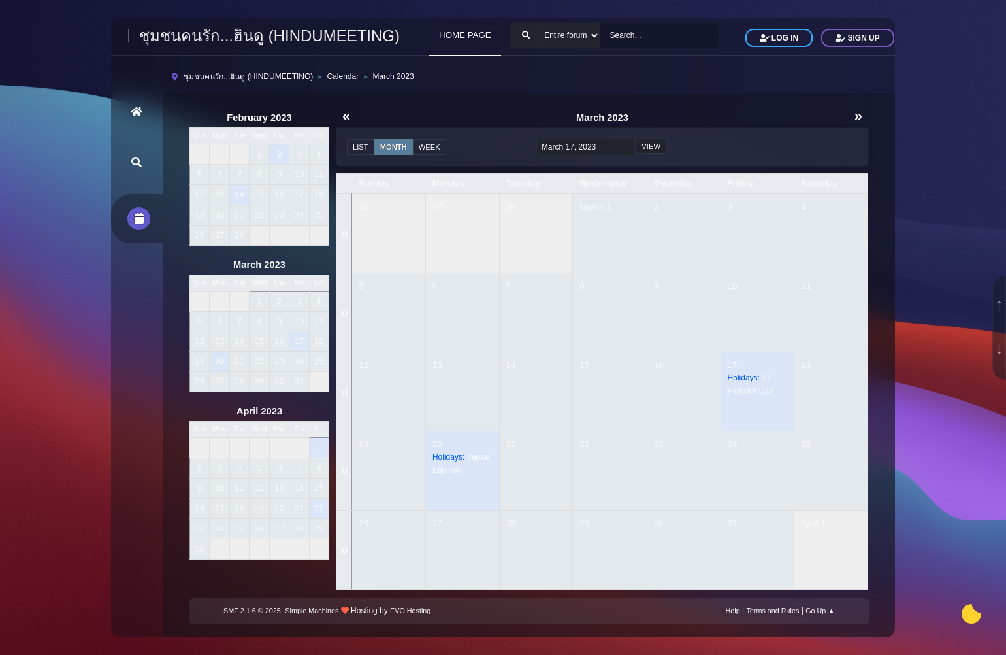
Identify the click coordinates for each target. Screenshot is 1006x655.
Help (733, 610)
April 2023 (259, 411)
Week (429, 147)
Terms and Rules (773, 610)
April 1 (813, 523)
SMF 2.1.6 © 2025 (252, 610)
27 (437, 207)
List (360, 147)
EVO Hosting (410, 610)
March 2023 (259, 265)
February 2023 (259, 117)
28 (511, 207)
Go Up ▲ (820, 610)
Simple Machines (311, 610)
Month (393, 147)
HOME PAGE (465, 35)
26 (363, 207)
